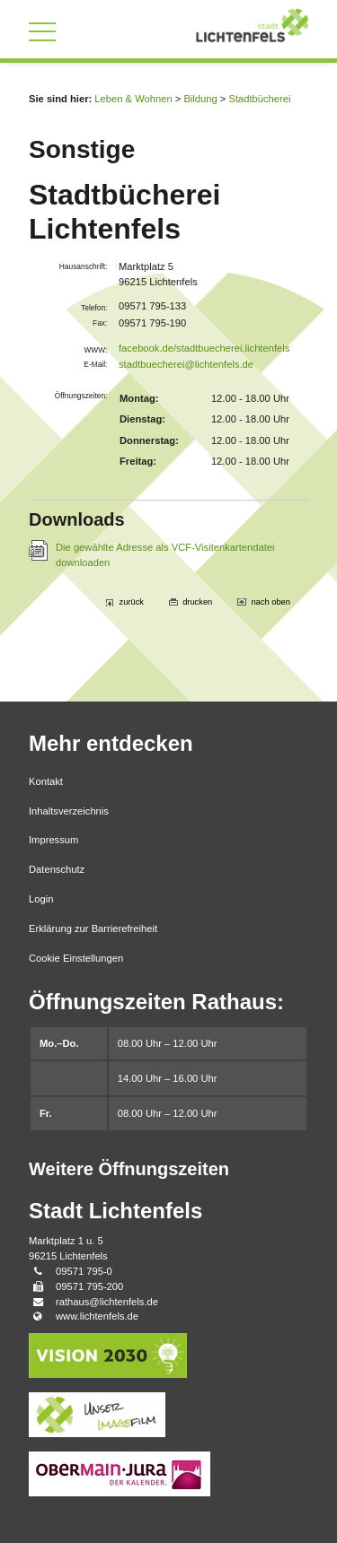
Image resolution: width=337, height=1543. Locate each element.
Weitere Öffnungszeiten (129, 1169)
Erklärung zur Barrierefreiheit (93, 928)
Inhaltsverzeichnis (69, 811)
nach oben (270, 601)
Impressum (53, 839)
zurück (132, 601)
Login (41, 899)
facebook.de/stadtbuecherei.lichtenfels (204, 348)
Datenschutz (56, 869)
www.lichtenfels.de (97, 1316)
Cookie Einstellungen (76, 958)
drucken (197, 601)
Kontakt (46, 781)
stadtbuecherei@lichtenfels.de (186, 364)
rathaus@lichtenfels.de (107, 1301)
